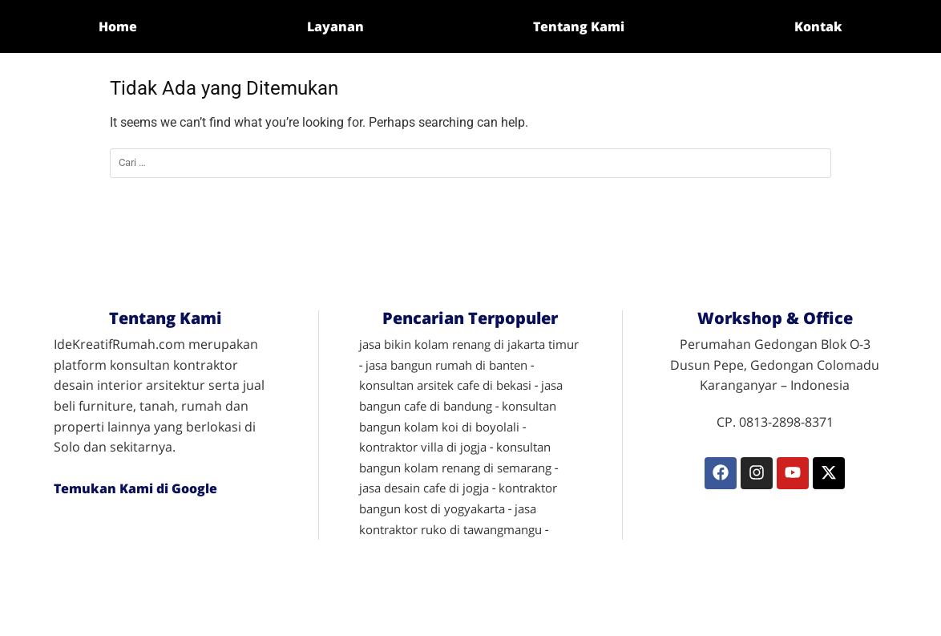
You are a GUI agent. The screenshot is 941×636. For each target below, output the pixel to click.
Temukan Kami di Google (135, 488)
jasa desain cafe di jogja (424, 488)
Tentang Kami (578, 26)
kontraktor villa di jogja (423, 447)
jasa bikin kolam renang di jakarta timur (469, 344)
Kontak (818, 26)
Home (118, 26)
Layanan (335, 26)
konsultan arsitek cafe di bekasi (445, 385)
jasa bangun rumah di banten (446, 365)
